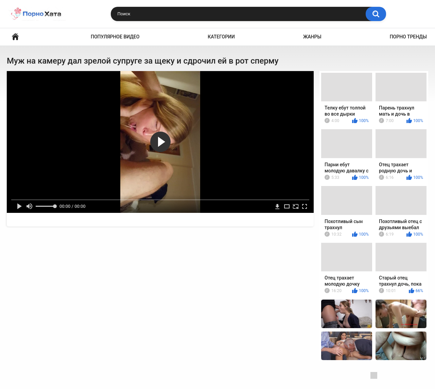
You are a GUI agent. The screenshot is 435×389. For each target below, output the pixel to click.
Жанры (312, 36)
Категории (221, 36)
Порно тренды (408, 36)
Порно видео (15, 37)
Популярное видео (115, 36)
